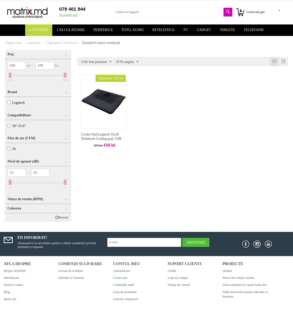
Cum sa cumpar (178, 278)
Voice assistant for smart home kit (244, 285)
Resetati (63, 217)
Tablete (227, 30)
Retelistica (163, 30)
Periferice (103, 30)
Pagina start (13, 43)
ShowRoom (11, 278)
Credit (172, 271)
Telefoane (254, 30)
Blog (7, 292)
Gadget (204, 30)
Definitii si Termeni (71, 278)
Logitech (16, 103)
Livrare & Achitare (71, 271)
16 (11, 149)
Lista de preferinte (125, 292)
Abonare (195, 242)
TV (185, 30)
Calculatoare (71, 30)
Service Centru (13, 285)
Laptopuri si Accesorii (61, 43)
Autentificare (121, 271)
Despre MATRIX (15, 271)
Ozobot (227, 271)
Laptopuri (38, 30)
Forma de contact (179, 285)
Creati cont (120, 278)
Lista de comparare (125, 299)
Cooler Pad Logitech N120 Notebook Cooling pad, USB (101, 137)
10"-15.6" (16, 126)
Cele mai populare (96, 61)
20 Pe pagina (127, 61)
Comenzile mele (123, 285)
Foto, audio (133, 30)
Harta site (10, 299)
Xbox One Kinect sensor (238, 278)
